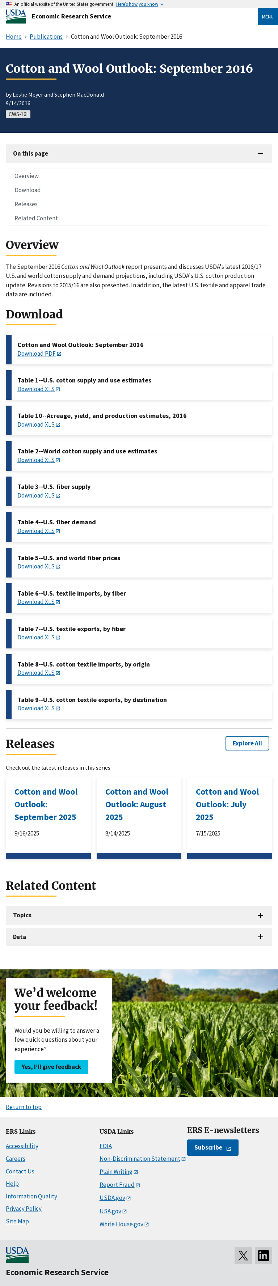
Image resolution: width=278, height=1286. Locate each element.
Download (27, 190)
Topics (22, 915)
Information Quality (31, 1196)
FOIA (106, 1146)
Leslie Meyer (28, 94)
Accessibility (22, 1146)
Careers (15, 1159)
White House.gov (121, 1224)
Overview (26, 176)
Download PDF (36, 354)
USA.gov (110, 1211)
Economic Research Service (71, 16)
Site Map (17, 1221)
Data (19, 937)
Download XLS (36, 389)
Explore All (247, 743)
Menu (268, 16)
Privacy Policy (24, 1209)
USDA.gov (112, 1198)
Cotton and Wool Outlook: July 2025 (227, 804)
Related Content (36, 218)
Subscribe (208, 1147)
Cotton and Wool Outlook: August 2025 (136, 804)
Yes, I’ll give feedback (51, 1067)
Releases (26, 204)
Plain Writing (116, 1172)
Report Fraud (117, 1185)
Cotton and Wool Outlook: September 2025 (45, 804)
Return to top (24, 1107)
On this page (30, 153)
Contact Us (20, 1171)
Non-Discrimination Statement (140, 1159)
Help (12, 1184)
